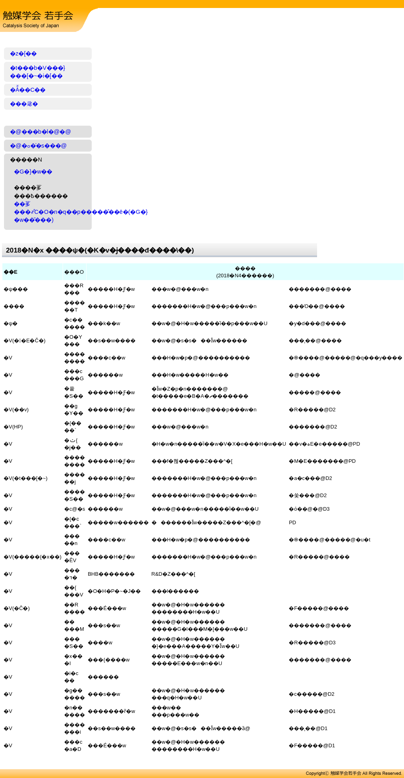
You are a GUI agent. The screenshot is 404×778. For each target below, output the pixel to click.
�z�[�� (23, 53)
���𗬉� (24, 104)
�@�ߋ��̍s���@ (38, 145)
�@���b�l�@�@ (40, 131)
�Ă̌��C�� (27, 90)
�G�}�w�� (33, 171)
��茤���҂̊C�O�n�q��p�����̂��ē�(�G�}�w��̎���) (81, 212)
